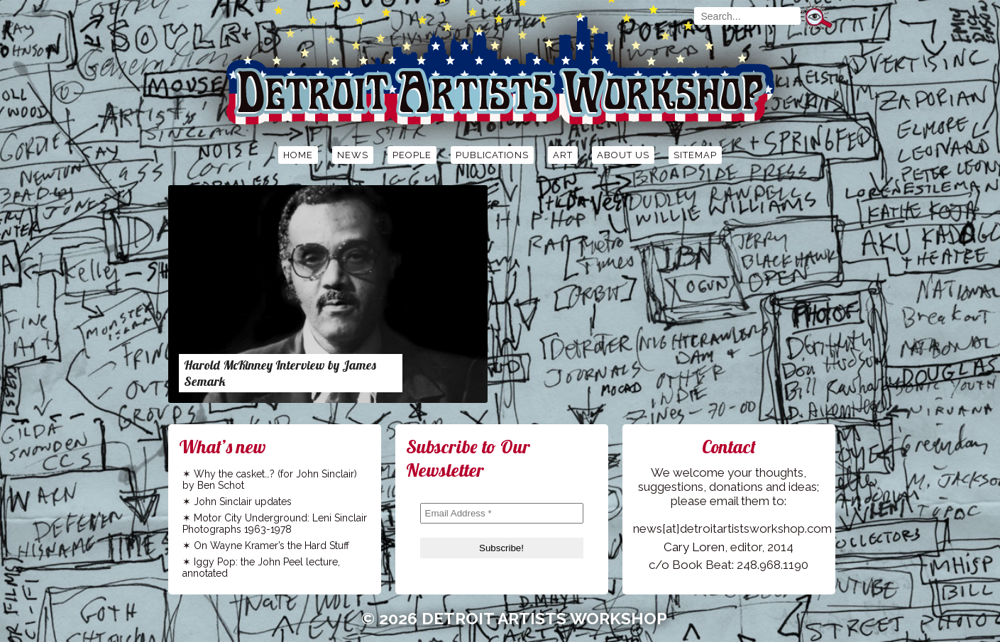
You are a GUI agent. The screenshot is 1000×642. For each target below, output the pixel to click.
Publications (492, 155)
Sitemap (695, 155)
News (352, 155)
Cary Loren (694, 547)
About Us (623, 155)
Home (298, 155)
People (412, 155)
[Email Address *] (501, 513)
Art (563, 155)
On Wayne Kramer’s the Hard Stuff (271, 545)
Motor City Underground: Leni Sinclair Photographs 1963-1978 (274, 523)
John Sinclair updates (243, 501)
